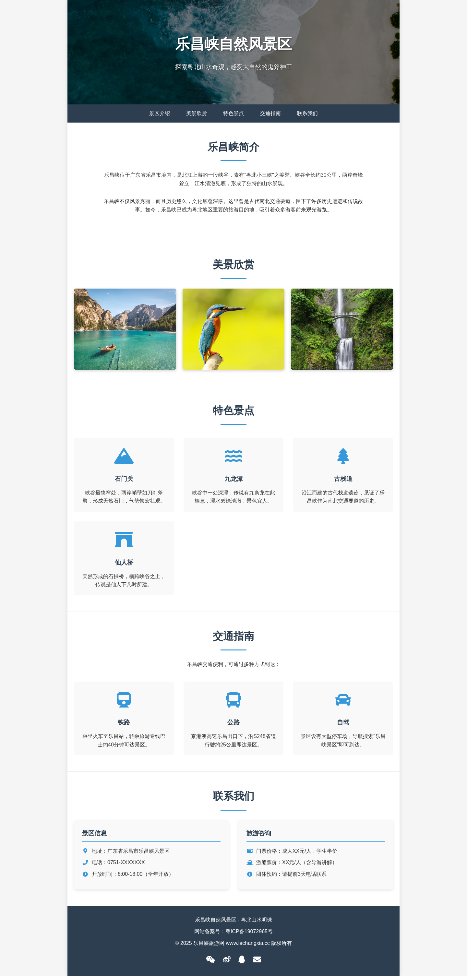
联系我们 (307, 113)
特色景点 (233, 113)
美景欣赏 (196, 113)
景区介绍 (159, 113)
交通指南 (270, 113)
